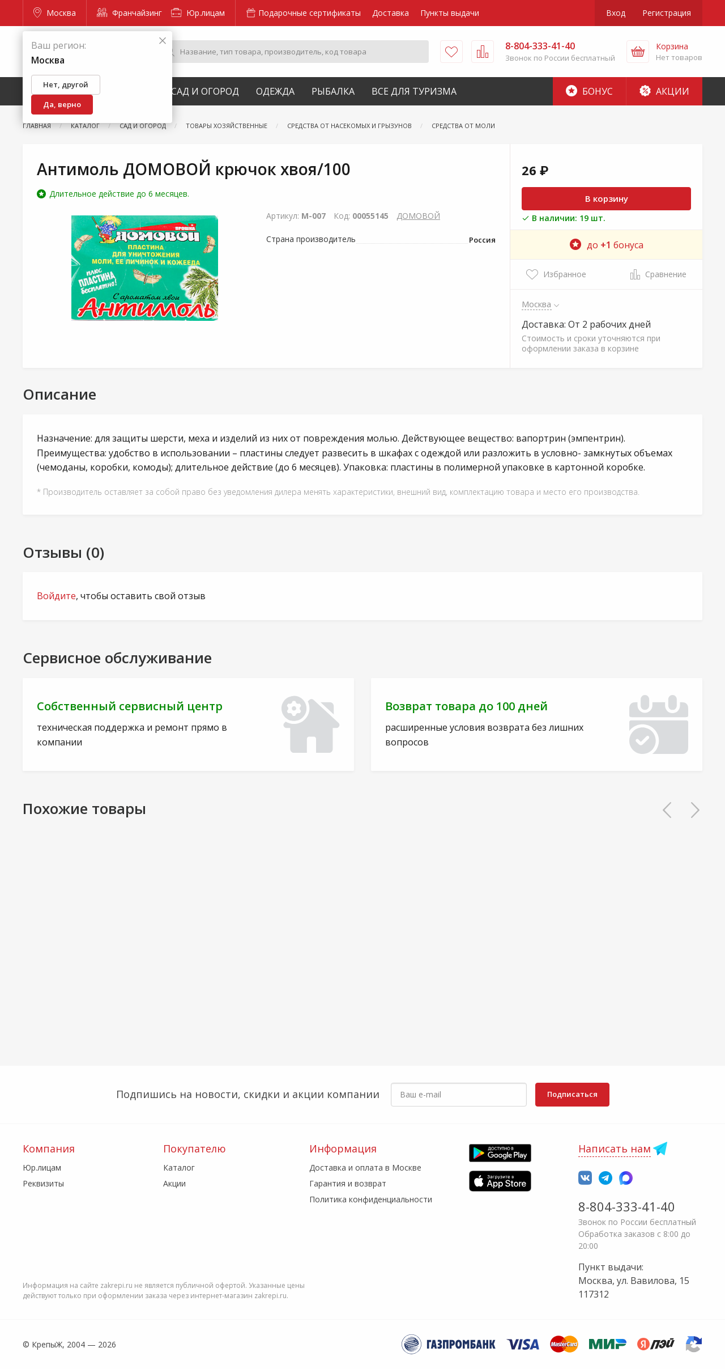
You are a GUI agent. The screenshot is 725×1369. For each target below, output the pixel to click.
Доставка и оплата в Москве (365, 1167)
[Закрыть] (162, 41)
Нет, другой (65, 84)
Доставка (390, 12)
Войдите (56, 596)
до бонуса (606, 245)
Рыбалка (333, 91)
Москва (54, 12)
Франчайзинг (129, 12)
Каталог (179, 1167)
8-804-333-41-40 (626, 1206)
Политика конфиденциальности (370, 1199)
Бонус (589, 91)
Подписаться (572, 1094)
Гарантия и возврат (347, 1183)
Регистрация (666, 12)
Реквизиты (43, 1183)
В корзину (606, 198)
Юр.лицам (198, 12)
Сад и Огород (205, 91)
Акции (664, 91)
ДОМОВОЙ (418, 215)
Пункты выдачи (449, 12)
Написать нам (614, 1148)
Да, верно (62, 104)
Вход (615, 12)
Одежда (275, 91)
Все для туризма (414, 91)
